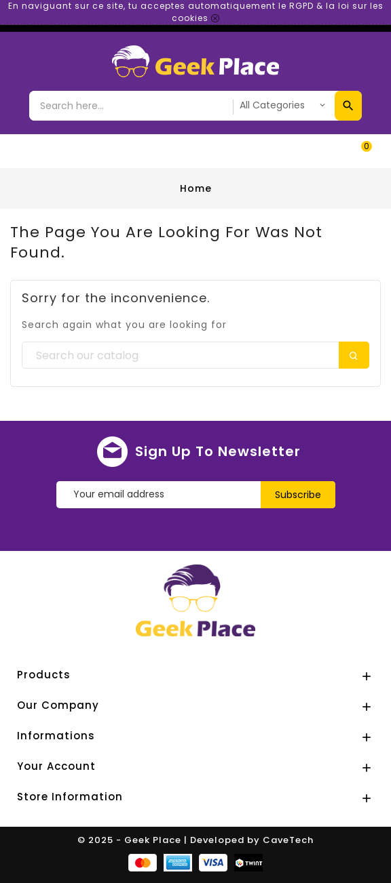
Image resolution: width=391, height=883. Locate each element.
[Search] (195, 355)
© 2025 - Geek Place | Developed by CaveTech (195, 840)
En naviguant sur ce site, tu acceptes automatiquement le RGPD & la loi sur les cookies (196, 12)
